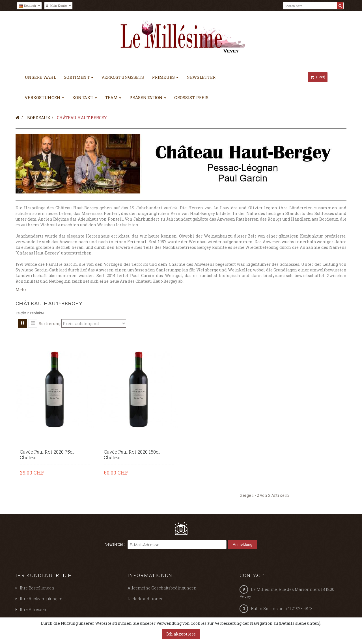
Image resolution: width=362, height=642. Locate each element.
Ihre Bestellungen (37, 588)
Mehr (21, 289)
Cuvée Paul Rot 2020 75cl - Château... (48, 454)
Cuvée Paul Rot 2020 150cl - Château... (133, 454)
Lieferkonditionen (146, 598)
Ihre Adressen (34, 609)
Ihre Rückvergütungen (41, 598)
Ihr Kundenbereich (44, 575)
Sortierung (50, 323)
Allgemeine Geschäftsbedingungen (162, 588)
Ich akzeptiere (181, 634)
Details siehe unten (299, 623)
